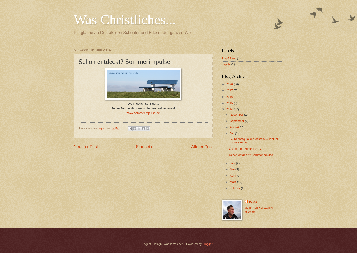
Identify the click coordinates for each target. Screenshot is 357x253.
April (233, 175)
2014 (230, 109)
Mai (232, 169)
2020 (230, 84)
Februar (235, 188)
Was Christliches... (125, 19)
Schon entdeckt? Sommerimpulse (251, 155)
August (235, 127)
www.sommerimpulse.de (143, 113)
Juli (232, 133)
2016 (230, 96)
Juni (233, 163)
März (233, 182)
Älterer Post (202, 147)
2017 (230, 90)
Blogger (207, 244)
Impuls (226, 64)
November (237, 114)
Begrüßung (229, 58)
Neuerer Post (86, 147)
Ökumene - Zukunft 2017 (245, 148)
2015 (230, 103)
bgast (253, 201)
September (237, 121)
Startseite (144, 147)
